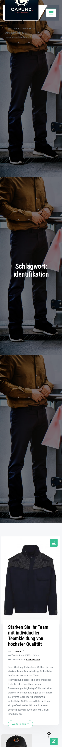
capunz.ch (14, 22)
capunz (17, 651)
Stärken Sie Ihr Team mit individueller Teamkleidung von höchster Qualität (28, 635)
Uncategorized (33, 659)
